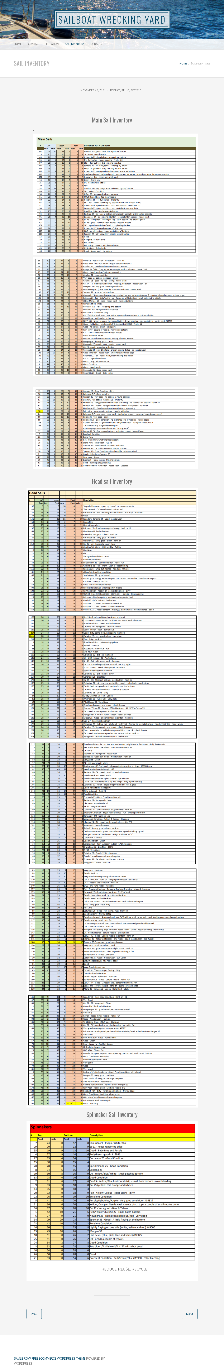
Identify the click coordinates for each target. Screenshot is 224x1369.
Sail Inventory (75, 43)
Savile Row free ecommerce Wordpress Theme (49, 1358)
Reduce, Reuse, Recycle (125, 90)
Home (18, 43)
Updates (96, 43)
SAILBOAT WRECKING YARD (112, 19)
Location (52, 43)
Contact (34, 43)
